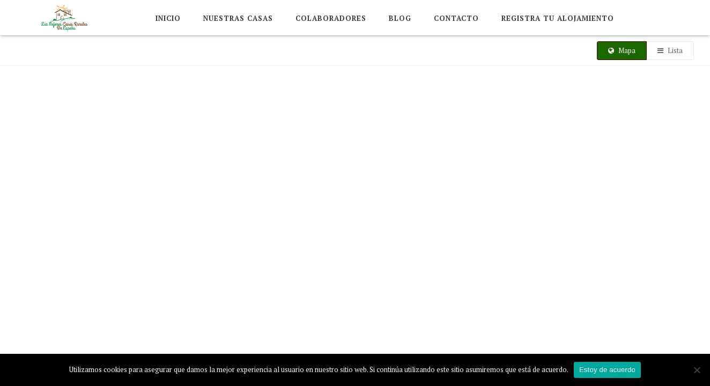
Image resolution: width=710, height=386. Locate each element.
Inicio (168, 18)
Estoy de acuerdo (607, 370)
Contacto (456, 18)
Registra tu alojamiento (557, 18)
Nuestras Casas (238, 18)
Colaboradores (330, 18)
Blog (400, 18)
